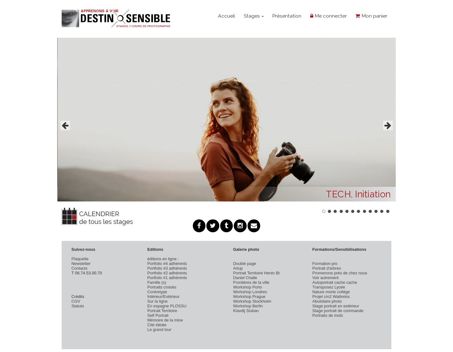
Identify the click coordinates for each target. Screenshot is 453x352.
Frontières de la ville (251, 282)
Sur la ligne (157, 301)
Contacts (79, 268)
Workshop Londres (250, 291)
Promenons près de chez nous (339, 273)
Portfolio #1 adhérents (167, 277)
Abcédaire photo (327, 301)
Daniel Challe (245, 277)
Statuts (77, 306)
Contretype (157, 291)
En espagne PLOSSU (167, 306)
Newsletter (81, 263)
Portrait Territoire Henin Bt (256, 273)
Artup (238, 268)
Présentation (286, 16)
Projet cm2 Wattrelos (331, 296)
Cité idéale (156, 324)
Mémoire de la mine (165, 320)
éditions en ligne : (163, 258)
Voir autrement (325, 277)
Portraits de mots (327, 315)
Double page (244, 263)
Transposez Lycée (328, 287)
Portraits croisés (161, 287)
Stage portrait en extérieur (335, 306)
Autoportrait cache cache (334, 282)
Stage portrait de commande (337, 310)
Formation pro (325, 263)
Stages (254, 16)
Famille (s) (156, 282)
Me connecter (328, 16)
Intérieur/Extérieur (163, 296)
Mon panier (371, 16)
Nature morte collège (331, 291)
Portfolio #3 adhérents (167, 268)
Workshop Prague (249, 296)
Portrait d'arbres (326, 268)
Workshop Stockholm (252, 301)
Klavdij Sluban (246, 310)
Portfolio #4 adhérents (167, 263)
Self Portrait (157, 315)
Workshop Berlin (248, 306)
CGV (75, 301)
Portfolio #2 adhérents (167, 273)
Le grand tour (159, 329)
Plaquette (79, 258)
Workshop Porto (247, 287)
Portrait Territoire (162, 310)
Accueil (226, 16)
